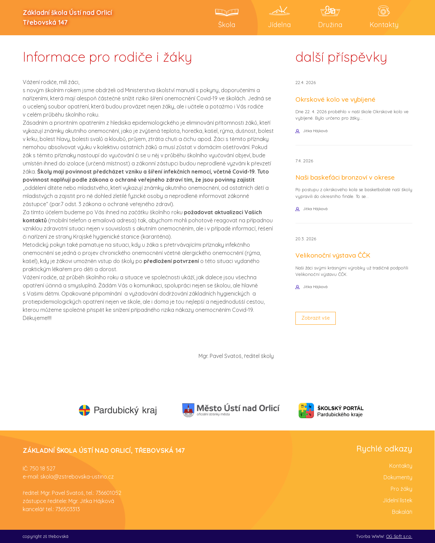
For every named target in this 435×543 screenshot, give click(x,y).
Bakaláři (402, 511)
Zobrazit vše (317, 326)
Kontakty (400, 465)
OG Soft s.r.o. (399, 536)
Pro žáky (401, 488)
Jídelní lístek (397, 500)
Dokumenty (398, 477)
